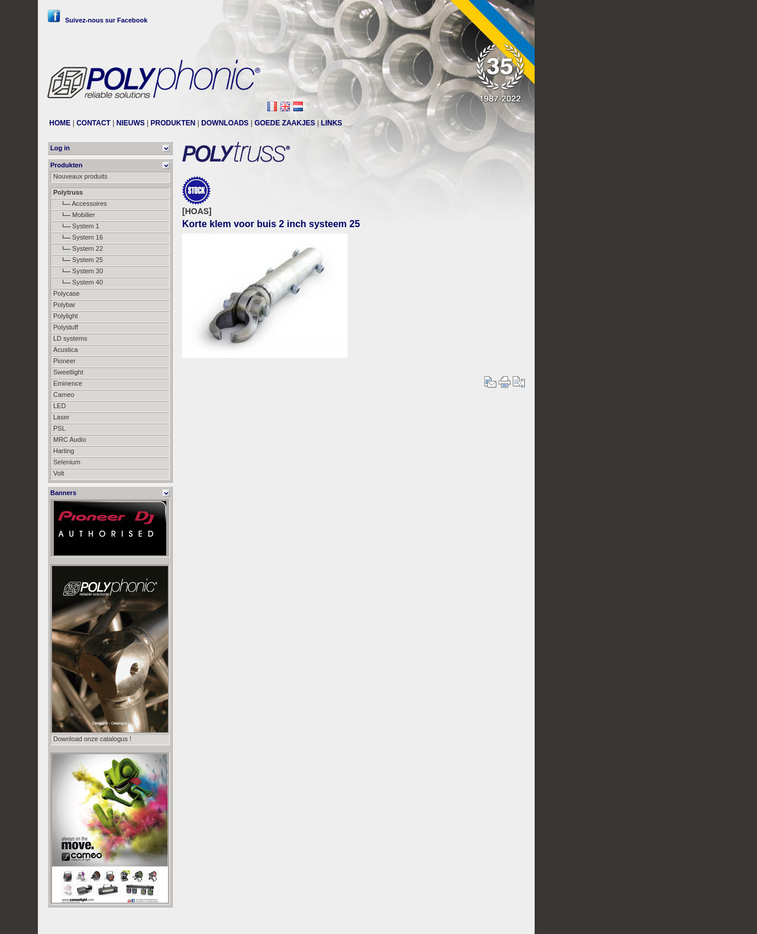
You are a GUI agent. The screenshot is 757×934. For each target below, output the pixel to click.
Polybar (64, 304)
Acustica (65, 349)
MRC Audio (69, 439)
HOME (59, 123)
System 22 (78, 248)
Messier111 (508, 920)
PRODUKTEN (173, 123)
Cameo (63, 394)
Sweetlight (68, 372)
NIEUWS (131, 123)
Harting (63, 450)
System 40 (78, 282)
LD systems (70, 338)
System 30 (78, 270)
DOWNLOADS (224, 123)
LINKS (331, 123)
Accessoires (80, 203)
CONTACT (93, 123)
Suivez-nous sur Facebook (97, 20)
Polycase (66, 293)
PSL (59, 428)
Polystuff (65, 327)
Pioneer (64, 360)
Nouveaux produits (80, 176)
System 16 (78, 237)
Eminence (67, 383)
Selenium (66, 462)
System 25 (78, 259)
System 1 (76, 226)
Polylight (65, 315)
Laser (61, 417)
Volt (58, 473)
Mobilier (74, 214)
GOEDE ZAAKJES (284, 123)
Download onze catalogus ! (92, 738)
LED (59, 405)
